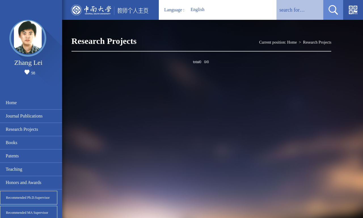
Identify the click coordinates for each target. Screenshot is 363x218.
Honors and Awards (23, 182)
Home (11, 102)
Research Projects (22, 129)
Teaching (14, 169)
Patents (12, 155)
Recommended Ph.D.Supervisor (28, 198)
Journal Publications (24, 116)
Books (11, 142)
